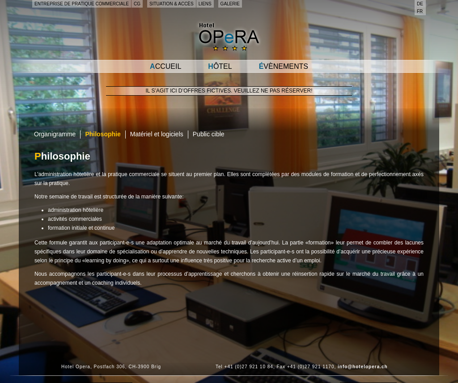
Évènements (283, 66)
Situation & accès (171, 3)
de (420, 3)
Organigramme (55, 134)
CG (137, 3)
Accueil (165, 66)
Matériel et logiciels (156, 134)
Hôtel (220, 66)
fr (420, 11)
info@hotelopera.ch (363, 366)
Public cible (209, 134)
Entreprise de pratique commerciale (81, 3)
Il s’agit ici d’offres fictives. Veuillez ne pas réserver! (229, 91)
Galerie (230, 3)
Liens (205, 3)
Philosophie (102, 134)
